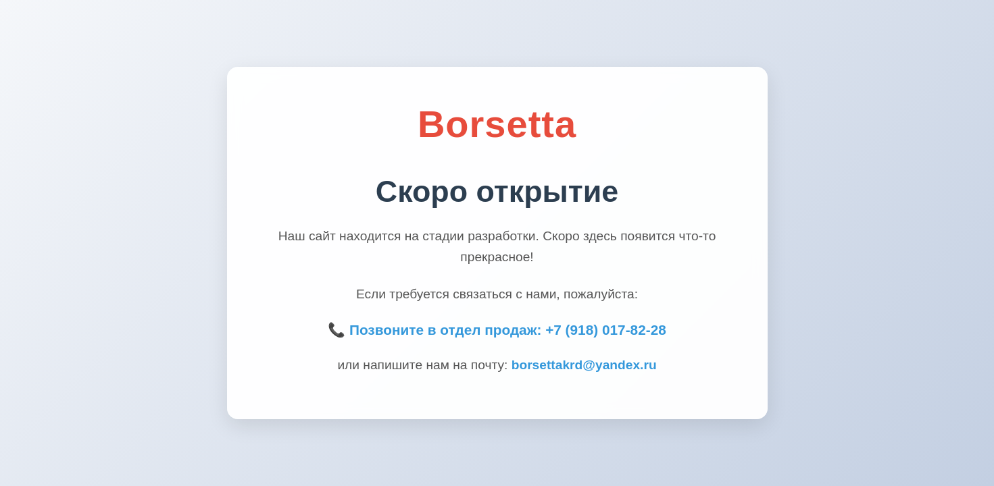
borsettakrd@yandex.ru (584, 365)
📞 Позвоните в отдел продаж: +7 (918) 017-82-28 (497, 330)
